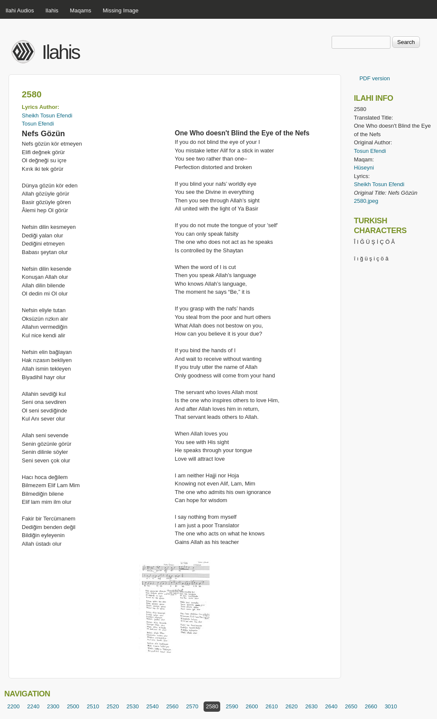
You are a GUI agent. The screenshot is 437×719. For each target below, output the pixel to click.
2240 (33, 706)
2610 (271, 706)
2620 (292, 706)
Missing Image (121, 10)
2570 (192, 706)
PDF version (374, 78)
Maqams (80, 10)
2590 (232, 706)
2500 (73, 706)
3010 (391, 706)
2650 (351, 706)
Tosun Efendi (38, 123)
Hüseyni (364, 167)
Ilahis (52, 10)
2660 (371, 706)
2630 (311, 706)
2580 (212, 706)
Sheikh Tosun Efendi (47, 115)
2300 (53, 706)
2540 (152, 706)
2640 (331, 706)
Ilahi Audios (20, 10)
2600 (252, 706)
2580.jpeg (366, 201)
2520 (113, 706)
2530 (132, 706)
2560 (172, 706)
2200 (13, 706)
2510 (93, 706)
